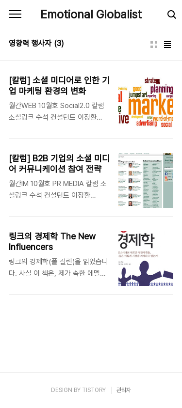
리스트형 (167, 44)
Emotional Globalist (91, 14)
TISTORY (94, 390)
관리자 (123, 390)
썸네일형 (154, 44)
